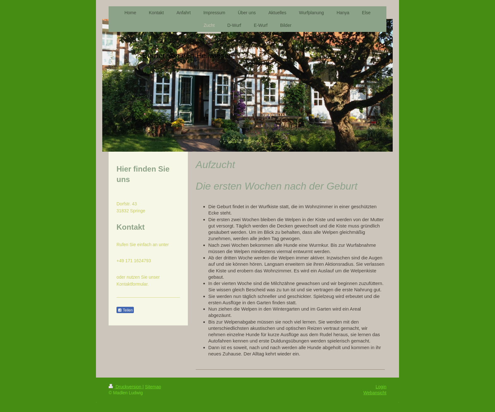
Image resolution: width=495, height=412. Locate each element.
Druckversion (125, 386)
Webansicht (374, 392)
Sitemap (153, 386)
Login (381, 386)
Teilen (125, 310)
